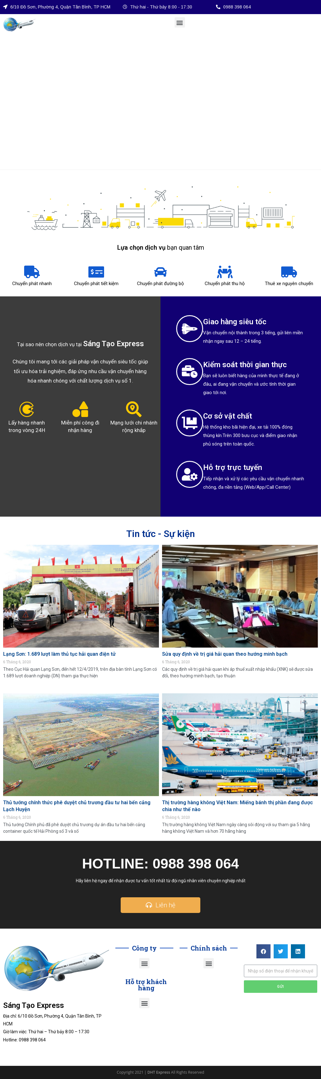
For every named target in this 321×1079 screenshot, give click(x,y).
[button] (180, 22)
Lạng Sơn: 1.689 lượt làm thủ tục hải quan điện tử (59, 654)
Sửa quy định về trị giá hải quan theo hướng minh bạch (224, 654)
